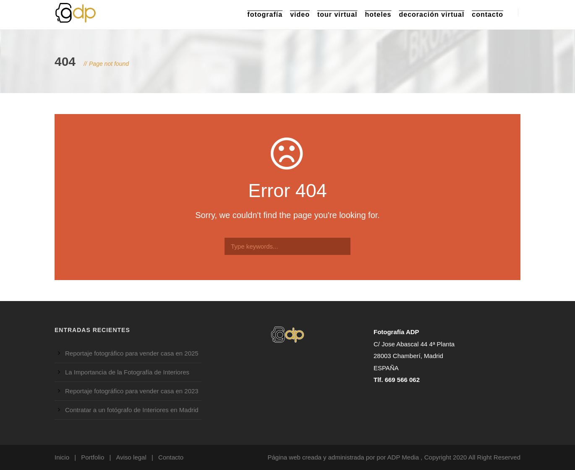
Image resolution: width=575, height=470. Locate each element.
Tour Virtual (337, 14)
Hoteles (378, 14)
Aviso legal (131, 457)
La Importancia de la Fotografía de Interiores (127, 372)
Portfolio (92, 457)
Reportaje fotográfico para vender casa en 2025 (132, 353)
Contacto (487, 14)
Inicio (62, 457)
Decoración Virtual (432, 14)
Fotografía (264, 14)
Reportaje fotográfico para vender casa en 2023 (132, 391)
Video (300, 14)
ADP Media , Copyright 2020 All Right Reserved (453, 457)
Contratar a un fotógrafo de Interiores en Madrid (132, 409)
